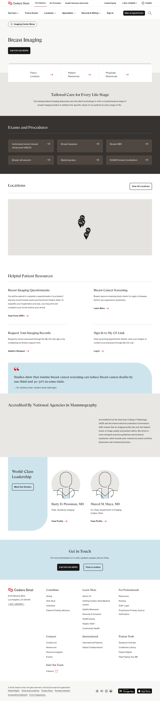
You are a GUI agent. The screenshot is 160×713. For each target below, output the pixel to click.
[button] (80, 224)
